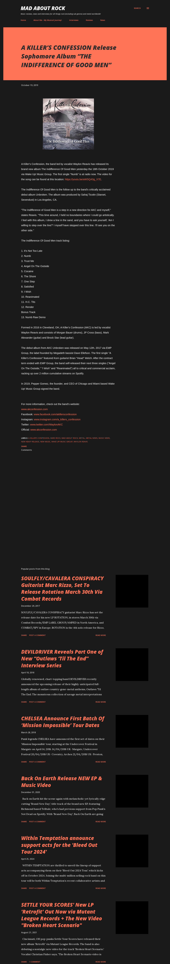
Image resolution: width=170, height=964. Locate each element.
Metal (82, 438)
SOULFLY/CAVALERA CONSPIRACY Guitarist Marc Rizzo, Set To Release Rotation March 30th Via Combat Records (62, 588)
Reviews (89, 20)
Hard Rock (55, 438)
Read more (101, 635)
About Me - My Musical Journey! (47, 20)
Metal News (92, 438)
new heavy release (30, 441)
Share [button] (24, 446)
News (102, 20)
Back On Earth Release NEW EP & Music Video (61, 782)
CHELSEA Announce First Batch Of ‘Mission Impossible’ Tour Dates (62, 722)
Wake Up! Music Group (62, 441)
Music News (104, 438)
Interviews (73, 20)
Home (23, 20)
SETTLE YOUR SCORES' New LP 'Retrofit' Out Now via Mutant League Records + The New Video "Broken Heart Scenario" (61, 915)
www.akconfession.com (34, 409)
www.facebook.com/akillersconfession (55, 414)
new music (45, 441)
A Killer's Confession (38, 438)
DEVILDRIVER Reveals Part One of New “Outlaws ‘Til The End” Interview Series (62, 658)
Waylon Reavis (81, 441)
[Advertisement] (64, 536)
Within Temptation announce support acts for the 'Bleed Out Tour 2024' (59, 844)
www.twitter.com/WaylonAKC (46, 424)
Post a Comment (37, 635)
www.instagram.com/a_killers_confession (57, 419)
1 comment (34, 962)
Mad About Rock (43, 8)
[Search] (137, 8)
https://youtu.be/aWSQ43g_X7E (83, 179)
